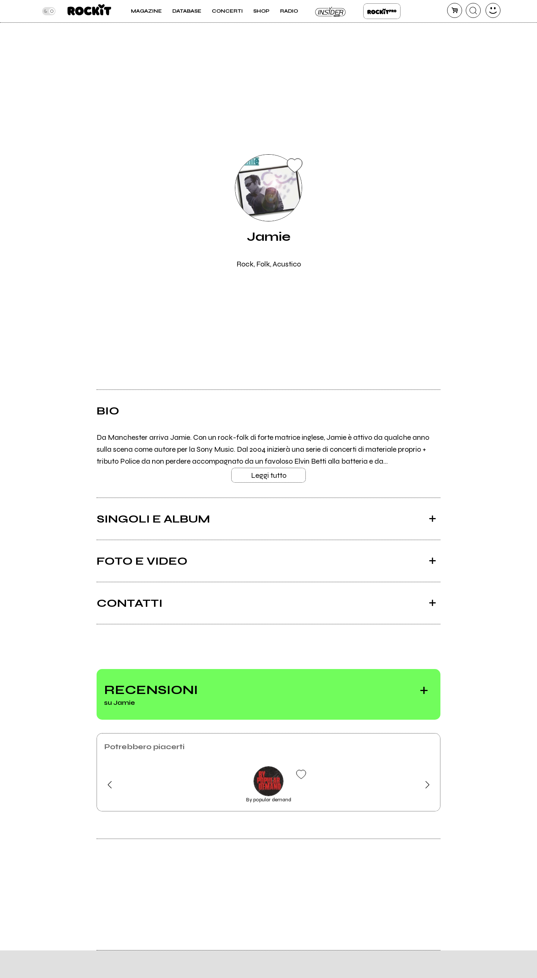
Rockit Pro (382, 11)
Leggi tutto (268, 475)
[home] (89, 11)
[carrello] (454, 10)
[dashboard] (493, 10)
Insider (330, 11)
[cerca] (473, 10)
